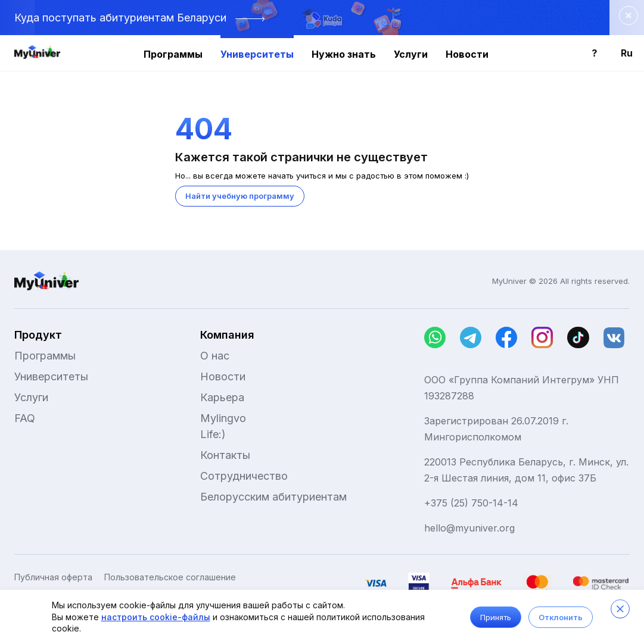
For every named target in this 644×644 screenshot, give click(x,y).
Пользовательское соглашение (170, 577)
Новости (467, 54)
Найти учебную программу (239, 196)
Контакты (225, 455)
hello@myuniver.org (469, 528)
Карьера (222, 397)
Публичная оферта (53, 577)
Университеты (257, 54)
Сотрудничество (244, 476)
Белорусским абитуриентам (273, 496)
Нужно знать (344, 54)
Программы (173, 54)
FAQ (24, 418)
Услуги (411, 54)
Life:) (213, 434)
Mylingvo (223, 418)
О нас (214, 355)
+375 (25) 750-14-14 (471, 503)
